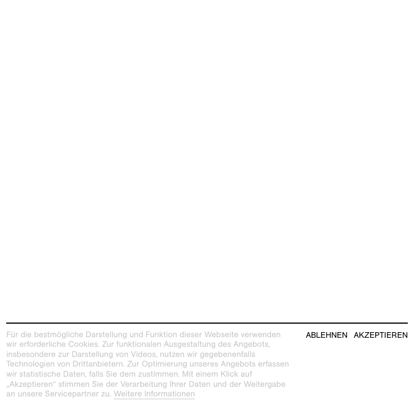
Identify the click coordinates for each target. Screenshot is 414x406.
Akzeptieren (381, 335)
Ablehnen (327, 335)
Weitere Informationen (154, 394)
